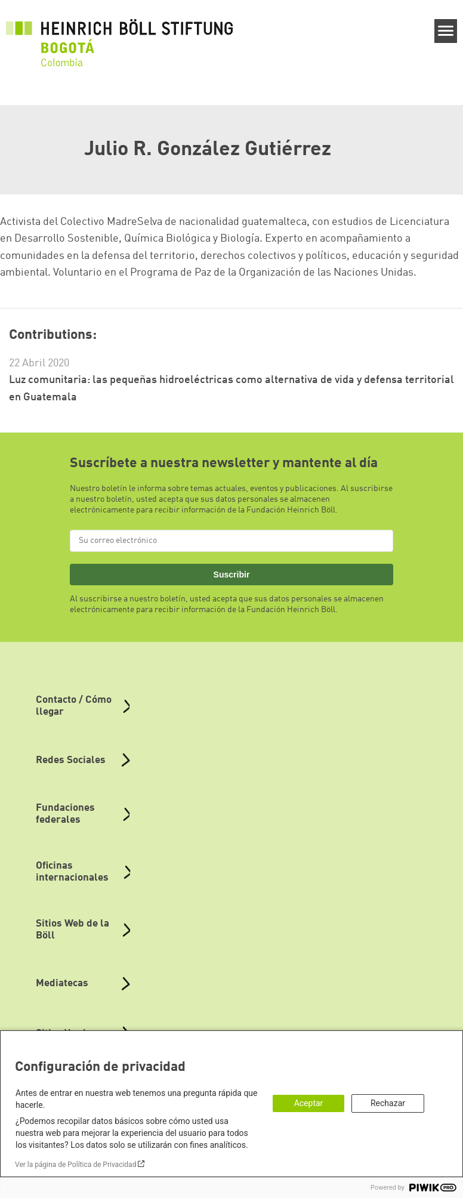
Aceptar (308, 1103)
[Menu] (446, 31)
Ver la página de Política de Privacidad (75, 1164)
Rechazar (388, 1103)
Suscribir (232, 574)
